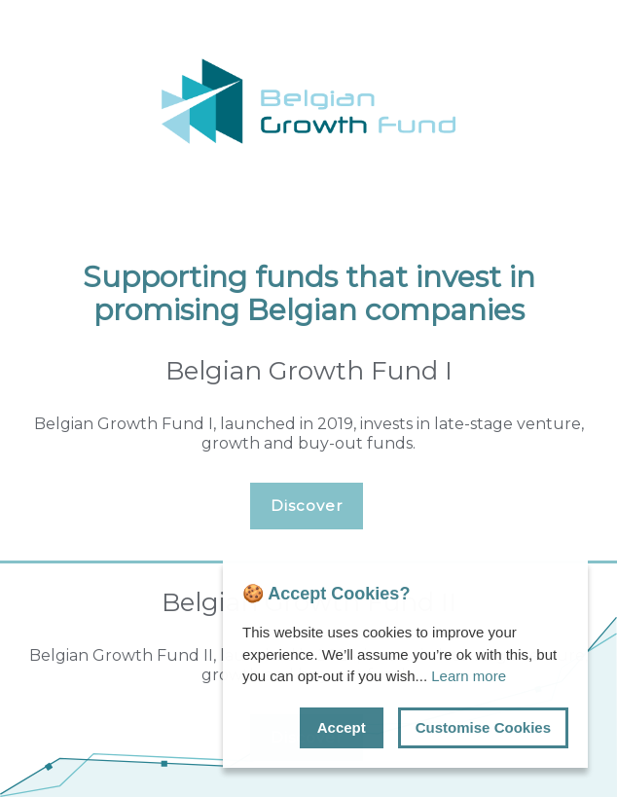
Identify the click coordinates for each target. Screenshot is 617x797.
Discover (307, 505)
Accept (341, 727)
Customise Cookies (483, 727)
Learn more (468, 676)
